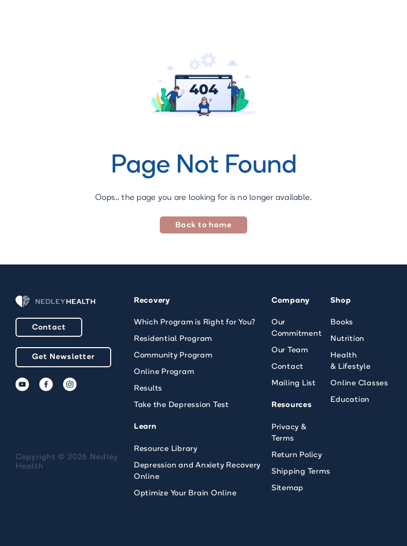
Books (341, 322)
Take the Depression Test (181, 405)
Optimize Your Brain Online (185, 493)
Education (350, 400)
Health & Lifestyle (350, 361)
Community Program (173, 356)
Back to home (203, 225)
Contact (49, 328)
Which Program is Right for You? (194, 322)
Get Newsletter (63, 357)
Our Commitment (297, 328)
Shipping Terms (301, 472)
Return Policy (297, 455)
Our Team (290, 350)
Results (148, 389)
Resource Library (166, 449)
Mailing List (294, 383)
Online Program (164, 372)
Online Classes (359, 383)
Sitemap (288, 488)
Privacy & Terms (289, 433)
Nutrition (347, 339)
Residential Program (173, 339)
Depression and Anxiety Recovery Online (197, 471)
